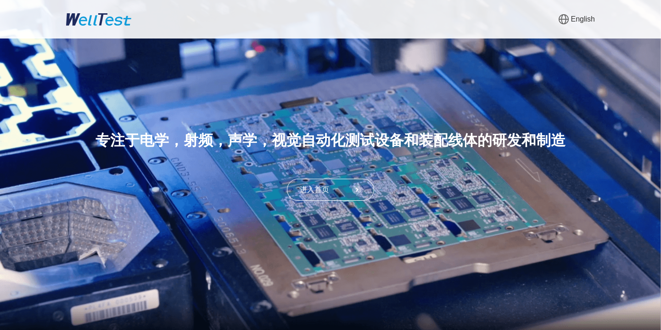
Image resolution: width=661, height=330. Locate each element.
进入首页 (330, 189)
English (577, 19)
